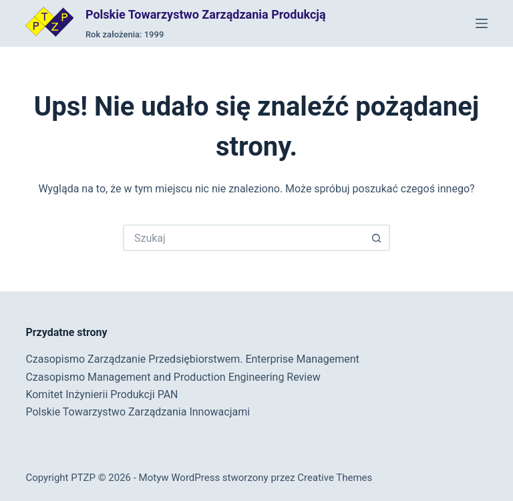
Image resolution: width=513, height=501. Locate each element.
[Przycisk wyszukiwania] (376, 237)
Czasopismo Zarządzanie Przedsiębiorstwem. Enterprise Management (192, 359)
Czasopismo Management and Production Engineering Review (172, 377)
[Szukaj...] (243, 237)
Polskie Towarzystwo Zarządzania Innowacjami (137, 411)
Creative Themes (334, 478)
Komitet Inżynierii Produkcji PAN (101, 394)
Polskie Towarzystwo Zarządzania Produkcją (206, 14)
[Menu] (482, 23)
